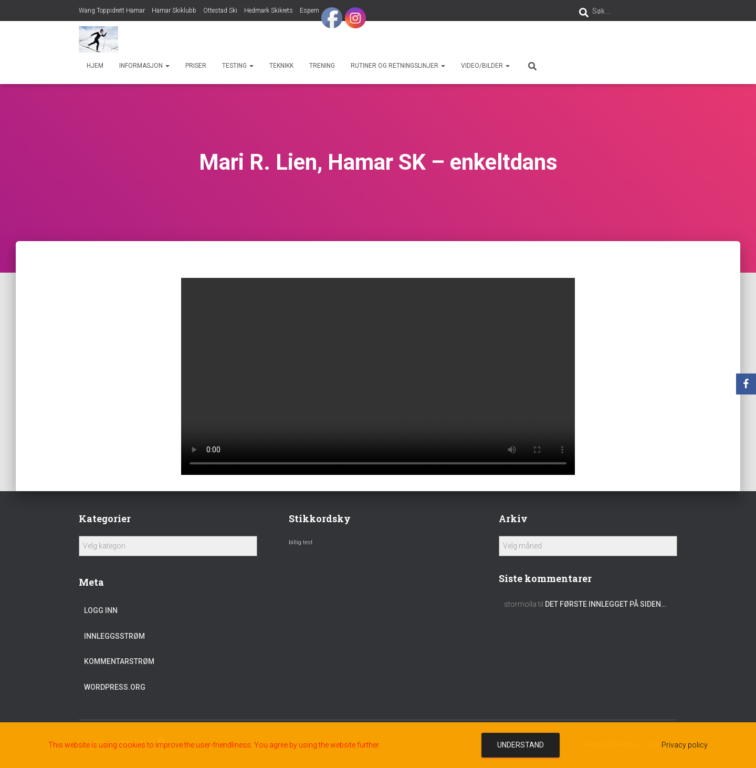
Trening (322, 65)
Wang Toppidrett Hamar (112, 10)
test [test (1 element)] (308, 542)
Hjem (95, 65)
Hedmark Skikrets (268, 10)
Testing (238, 65)
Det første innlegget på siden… (605, 604)
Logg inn (101, 610)
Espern (309, 10)
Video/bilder (485, 65)
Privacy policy (685, 745)
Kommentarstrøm (119, 661)
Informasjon (144, 65)
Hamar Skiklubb (174, 10)
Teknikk (281, 65)
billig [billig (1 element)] (295, 542)
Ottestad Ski (220, 10)
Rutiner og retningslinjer (398, 65)
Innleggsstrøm (114, 636)
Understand (520, 745)
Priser (195, 65)
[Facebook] (746, 384)
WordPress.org (114, 687)
